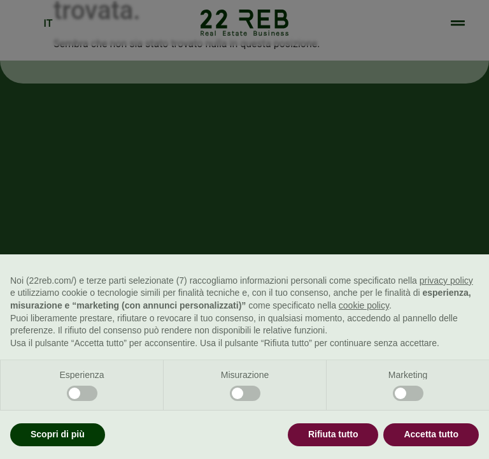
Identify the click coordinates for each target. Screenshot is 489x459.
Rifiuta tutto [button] (333, 434)
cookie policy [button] (364, 305)
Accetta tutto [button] (431, 434)
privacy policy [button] (446, 280)
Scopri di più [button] (58, 434)
